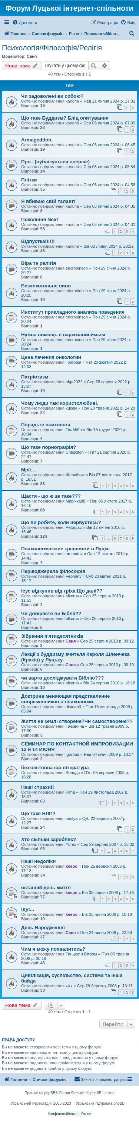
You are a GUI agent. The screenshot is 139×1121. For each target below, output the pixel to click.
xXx (69, 986)
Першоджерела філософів (53, 571)
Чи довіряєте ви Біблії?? (51, 613)
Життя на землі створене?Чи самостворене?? (77, 721)
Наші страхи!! (37, 787)
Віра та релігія (38, 263)
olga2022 (74, 382)
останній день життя (46, 887)
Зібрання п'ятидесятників (52, 636)
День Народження (43, 927)
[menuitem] (24, 22)
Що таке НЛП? (38, 813)
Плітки (29, 180)
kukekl (71, 408)
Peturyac (74, 527)
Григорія (73, 362)
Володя (73, 772)
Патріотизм (34, 377)
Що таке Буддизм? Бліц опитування (65, 118)
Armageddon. (37, 140)
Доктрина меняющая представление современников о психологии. (65, 698)
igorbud (72, 754)
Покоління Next (39, 219)
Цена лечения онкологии (51, 357)
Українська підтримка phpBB (100, 1103)
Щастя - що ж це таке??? (51, 496)
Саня (32, 56)
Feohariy (74, 576)
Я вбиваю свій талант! (48, 201)
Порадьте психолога (45, 424)
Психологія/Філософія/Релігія (52, 48)
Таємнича (75, 726)
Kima (70, 792)
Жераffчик (75, 475)
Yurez (71, 844)
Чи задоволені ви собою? (52, 96)
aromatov (74, 553)
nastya (71, 818)
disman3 (73, 706)
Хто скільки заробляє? (48, 839)
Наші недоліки (38, 861)
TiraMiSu (74, 429)
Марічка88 (75, 501)
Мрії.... (28, 470)
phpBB (50, 1093)
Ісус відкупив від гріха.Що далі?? (61, 591)
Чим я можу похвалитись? (53, 949)
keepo (71, 866)
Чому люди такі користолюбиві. (59, 403)
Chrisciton (75, 452)
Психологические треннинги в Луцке (65, 548)
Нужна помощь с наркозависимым (63, 334)
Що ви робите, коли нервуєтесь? (61, 522)
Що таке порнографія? (48, 447)
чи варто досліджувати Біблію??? (62, 678)
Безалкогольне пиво (46, 285)
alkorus (72, 596)
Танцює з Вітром (81, 954)
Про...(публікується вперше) (55, 161)
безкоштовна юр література (55, 767)
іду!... (27, 909)
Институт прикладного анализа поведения (73, 312)
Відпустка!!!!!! (38, 241)
